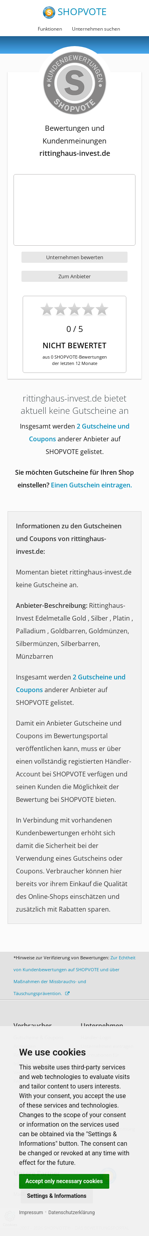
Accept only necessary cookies (64, 1181)
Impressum (31, 1212)
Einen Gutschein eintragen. (91, 485)
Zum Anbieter (74, 276)
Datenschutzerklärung (71, 1212)
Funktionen (50, 28)
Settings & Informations (57, 1196)
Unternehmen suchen (96, 28)
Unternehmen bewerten (74, 257)
